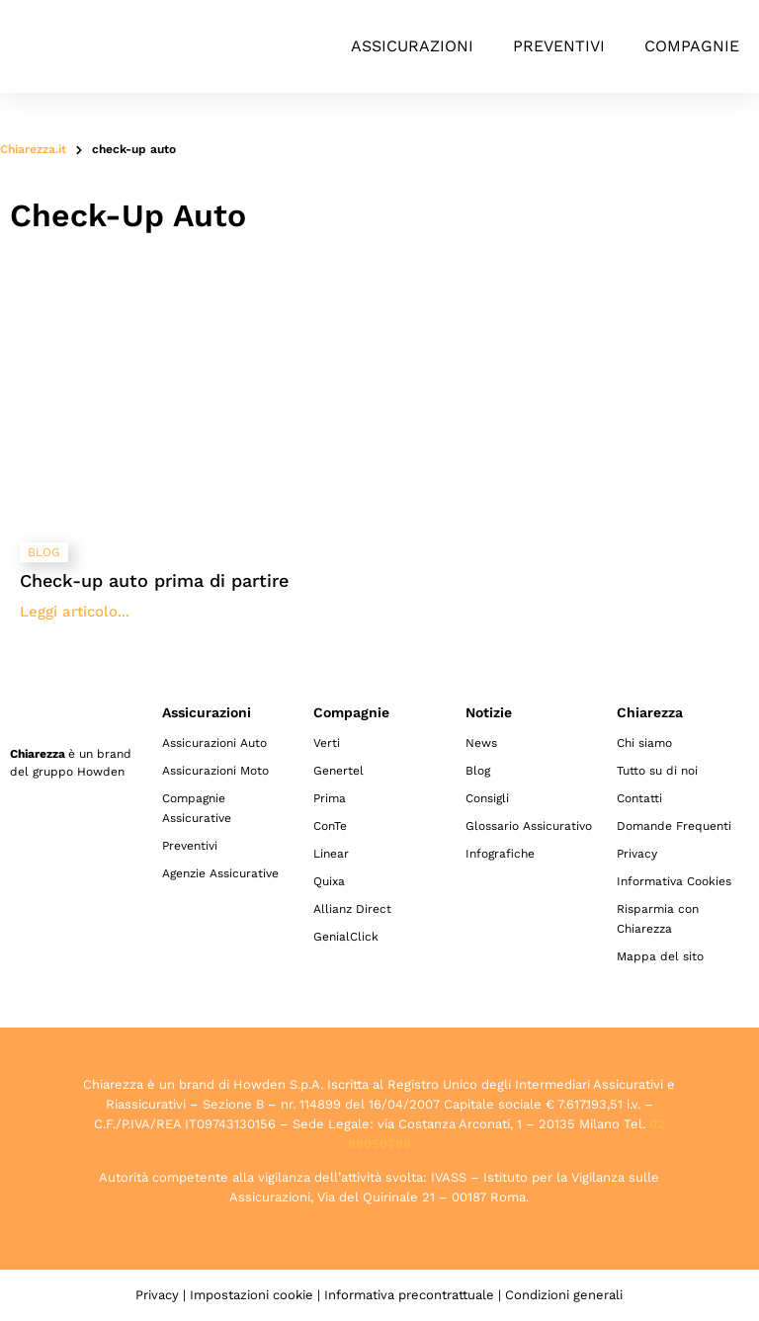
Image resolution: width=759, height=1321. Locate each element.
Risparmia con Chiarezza (658, 919)
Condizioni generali (564, 1294)
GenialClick (346, 937)
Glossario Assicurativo (528, 826)
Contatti (639, 798)
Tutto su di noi (657, 771)
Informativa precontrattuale (409, 1294)
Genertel (338, 771)
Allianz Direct (352, 909)
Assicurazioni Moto (215, 771)
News (481, 743)
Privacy (637, 854)
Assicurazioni (412, 46)
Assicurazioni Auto (214, 743)
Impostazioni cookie (251, 1294)
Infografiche (500, 854)
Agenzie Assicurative (220, 873)
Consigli (487, 798)
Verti (326, 743)
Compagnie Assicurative (196, 808)
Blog (477, 771)
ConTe (330, 826)
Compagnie (691, 46)
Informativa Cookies (674, 881)
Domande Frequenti (674, 826)
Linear (331, 854)
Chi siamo (644, 743)
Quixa (329, 881)
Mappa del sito (660, 956)
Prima (329, 798)
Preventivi (559, 46)
